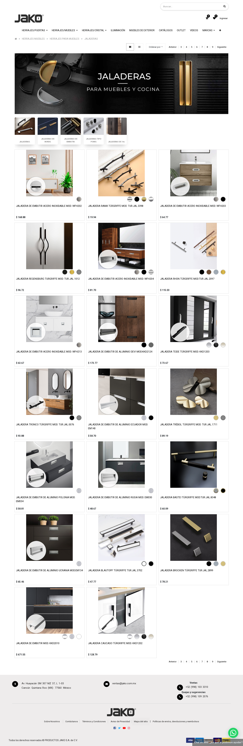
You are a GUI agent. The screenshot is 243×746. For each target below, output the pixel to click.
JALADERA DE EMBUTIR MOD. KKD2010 (37, 643)
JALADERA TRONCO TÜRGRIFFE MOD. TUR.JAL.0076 (45, 424)
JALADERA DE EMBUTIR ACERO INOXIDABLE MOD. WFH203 (193, 205)
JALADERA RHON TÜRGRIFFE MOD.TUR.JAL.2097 (187, 278)
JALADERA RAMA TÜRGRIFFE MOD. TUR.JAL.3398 (115, 205)
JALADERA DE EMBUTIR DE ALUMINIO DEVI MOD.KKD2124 (120, 351)
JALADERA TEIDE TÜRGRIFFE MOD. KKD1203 (184, 351)
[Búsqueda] (224, 6)
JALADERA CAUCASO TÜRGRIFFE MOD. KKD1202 (115, 643)
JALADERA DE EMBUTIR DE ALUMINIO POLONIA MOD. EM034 (45, 499)
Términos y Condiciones (94, 721)
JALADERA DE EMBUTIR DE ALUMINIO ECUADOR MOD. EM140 (118, 426)
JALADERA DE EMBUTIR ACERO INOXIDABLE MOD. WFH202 (49, 205)
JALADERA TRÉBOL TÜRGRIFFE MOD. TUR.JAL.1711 (188, 424)
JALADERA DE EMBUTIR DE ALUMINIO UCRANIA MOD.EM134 (49, 570)
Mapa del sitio (141, 721)
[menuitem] (118, 30)
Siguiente (221, 47)
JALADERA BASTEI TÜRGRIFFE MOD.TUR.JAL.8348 (188, 497)
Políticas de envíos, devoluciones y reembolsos (176, 721)
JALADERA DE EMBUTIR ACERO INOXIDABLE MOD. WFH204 (121, 278)
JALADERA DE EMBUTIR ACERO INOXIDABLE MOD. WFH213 (49, 351)
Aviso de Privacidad (120, 721)
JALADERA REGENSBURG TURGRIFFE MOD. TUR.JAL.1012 (48, 278)
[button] (220, 30)
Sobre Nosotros (52, 721)
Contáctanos (71, 721)
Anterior (173, 47)
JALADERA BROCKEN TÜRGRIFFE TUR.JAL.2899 (186, 570)
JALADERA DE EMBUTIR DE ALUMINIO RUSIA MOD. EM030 (120, 497)
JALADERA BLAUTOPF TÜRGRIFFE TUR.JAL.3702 (115, 570)
